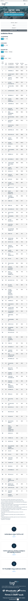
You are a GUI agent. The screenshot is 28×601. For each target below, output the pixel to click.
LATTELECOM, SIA (11, 90)
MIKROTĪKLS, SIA (11, 130)
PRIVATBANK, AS (11, 470)
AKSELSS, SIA (10, 433)
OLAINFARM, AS (11, 103)
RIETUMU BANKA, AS (11, 117)
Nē (7, 39)
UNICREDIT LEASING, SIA (10, 495)
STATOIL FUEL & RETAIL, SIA (11, 126)
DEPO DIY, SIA (10, 242)
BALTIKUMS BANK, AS (10, 491)
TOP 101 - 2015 (14, 23)
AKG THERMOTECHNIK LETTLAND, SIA (11, 355)
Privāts (5, 58)
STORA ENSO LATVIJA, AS (10, 458)
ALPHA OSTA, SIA (11, 487)
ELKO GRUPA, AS (11, 209)
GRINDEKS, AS (10, 154)
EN (2, 0)
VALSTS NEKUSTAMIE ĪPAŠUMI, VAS (10, 192)
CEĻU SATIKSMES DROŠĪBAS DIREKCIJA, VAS (11, 447)
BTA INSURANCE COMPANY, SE (11, 312)
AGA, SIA (9, 451)
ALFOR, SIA (10, 179)
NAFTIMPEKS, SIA (11, 358)
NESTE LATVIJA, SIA (10, 213)
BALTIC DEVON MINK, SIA (10, 421)
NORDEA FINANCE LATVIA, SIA (11, 480)
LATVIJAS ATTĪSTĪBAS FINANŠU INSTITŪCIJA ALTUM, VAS (10, 292)
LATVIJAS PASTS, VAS (11, 404)
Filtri (14, 25)
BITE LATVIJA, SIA (11, 332)
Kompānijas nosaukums (11, 64)
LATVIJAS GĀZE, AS (11, 86)
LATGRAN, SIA (10, 389)
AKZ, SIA (9, 258)
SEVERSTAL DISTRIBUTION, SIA (10, 247)
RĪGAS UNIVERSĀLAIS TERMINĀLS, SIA (11, 386)
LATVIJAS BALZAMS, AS (10, 220)
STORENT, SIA (10, 438)
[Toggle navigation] (24, 4)
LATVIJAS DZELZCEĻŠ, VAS (11, 83)
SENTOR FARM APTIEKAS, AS (10, 239)
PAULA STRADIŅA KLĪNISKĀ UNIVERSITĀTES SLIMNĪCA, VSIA (11, 428)
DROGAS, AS (10, 171)
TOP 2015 (3, 63)
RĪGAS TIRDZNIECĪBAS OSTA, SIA (10, 113)
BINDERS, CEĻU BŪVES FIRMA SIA (11, 484)
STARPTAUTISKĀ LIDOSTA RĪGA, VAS (11, 164)
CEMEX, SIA (10, 201)
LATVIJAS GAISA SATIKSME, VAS (11, 308)
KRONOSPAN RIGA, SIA (10, 121)
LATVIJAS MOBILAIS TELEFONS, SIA (10, 100)
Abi (2, 39)
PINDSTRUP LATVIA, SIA (10, 381)
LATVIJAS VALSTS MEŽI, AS (11, 75)
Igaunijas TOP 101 (14, 30)
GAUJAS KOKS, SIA (10, 364)
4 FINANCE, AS (10, 300)
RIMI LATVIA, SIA (11, 134)
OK (17, 599)
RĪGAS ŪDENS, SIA (10, 297)
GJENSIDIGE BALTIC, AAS (10, 351)
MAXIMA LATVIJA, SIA (10, 143)
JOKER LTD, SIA (10, 324)
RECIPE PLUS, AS (11, 187)
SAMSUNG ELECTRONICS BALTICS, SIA (10, 268)
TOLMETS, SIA (10, 462)
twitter (25, 1)
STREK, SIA (10, 343)
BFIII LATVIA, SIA (11, 411)
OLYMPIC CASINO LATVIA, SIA (11, 184)
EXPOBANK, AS (10, 347)
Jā (4, 39)
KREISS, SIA (10, 205)
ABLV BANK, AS (10, 159)
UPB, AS (9, 276)
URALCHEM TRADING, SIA (10, 109)
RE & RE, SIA (10, 466)
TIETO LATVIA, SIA (10, 399)
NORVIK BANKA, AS (11, 320)
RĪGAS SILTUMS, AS (11, 264)
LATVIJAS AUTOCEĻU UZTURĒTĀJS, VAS (10, 339)
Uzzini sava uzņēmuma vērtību (14, 14)
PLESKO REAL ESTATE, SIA (10, 225)
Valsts (9, 58)
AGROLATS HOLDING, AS (10, 175)
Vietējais (6, 52)
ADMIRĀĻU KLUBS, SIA (10, 373)
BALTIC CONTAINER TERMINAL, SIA (10, 273)
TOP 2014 (6, 64)
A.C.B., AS (9, 454)
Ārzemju (10, 52)
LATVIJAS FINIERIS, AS (10, 138)
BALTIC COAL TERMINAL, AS (10, 368)
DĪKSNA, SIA (10, 394)
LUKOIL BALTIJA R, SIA (11, 304)
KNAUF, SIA (10, 233)
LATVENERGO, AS (11, 67)
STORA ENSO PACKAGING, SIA (11, 377)
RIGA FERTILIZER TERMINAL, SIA (11, 229)
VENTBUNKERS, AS (10, 216)
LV (1, 0)
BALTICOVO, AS (11, 407)
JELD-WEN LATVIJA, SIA (10, 285)
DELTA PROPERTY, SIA (10, 254)
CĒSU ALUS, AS (10, 474)
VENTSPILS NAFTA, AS (10, 78)
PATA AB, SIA (10, 416)
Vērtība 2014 (22, 64)
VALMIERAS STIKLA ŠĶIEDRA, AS (11, 197)
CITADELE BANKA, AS (10, 168)
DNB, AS (9, 146)
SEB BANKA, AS (10, 95)
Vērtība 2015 (17, 64)
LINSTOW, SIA (10, 441)
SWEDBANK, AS (11, 70)
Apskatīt (14, 536)
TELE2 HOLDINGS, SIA (11, 150)
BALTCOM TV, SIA (11, 280)
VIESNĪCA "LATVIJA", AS (10, 251)
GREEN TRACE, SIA (10, 315)
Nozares (14, 28)
